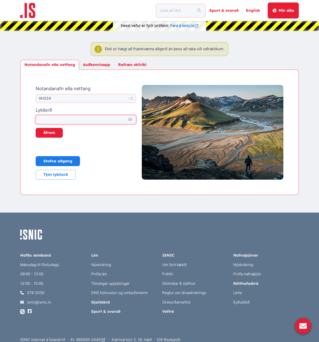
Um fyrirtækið (174, 264)
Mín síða (283, 10)
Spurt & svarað (224, 10)
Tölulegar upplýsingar (110, 283)
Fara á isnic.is (184, 25)
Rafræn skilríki (132, 64)
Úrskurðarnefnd (176, 302)
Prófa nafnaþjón (247, 274)
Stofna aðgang (57, 161)
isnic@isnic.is (35, 302)
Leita (237, 292)
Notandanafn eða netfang (49, 64)
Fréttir (167, 274)
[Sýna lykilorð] (130, 119)
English (253, 10)
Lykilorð (44, 110)
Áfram (49, 132)
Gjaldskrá (100, 302)
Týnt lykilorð (55, 174)
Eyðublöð (241, 302)
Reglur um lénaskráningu (184, 292)
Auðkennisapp (96, 64)
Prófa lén (99, 274)
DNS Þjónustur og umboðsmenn (119, 292)
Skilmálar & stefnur (179, 283)
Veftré (168, 311)
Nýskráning (101, 264)
